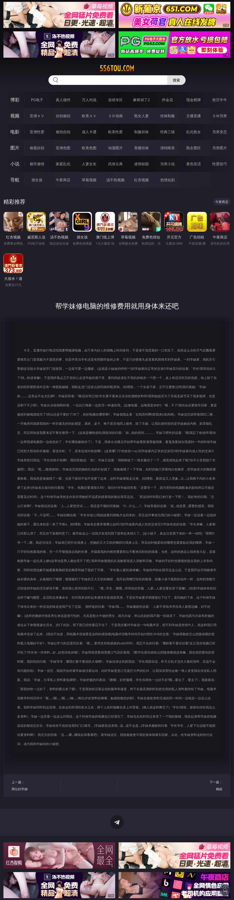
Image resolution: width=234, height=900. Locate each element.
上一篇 (35, 786)
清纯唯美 (167, 147)
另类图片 (219, 147)
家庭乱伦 (63, 163)
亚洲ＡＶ (37, 115)
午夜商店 (63, 179)
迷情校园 (141, 163)
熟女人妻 (141, 115)
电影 (14, 132)
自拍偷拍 (63, 115)
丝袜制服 (167, 115)
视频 (14, 116)
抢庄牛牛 (219, 99)
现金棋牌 (193, 99)
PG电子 (37, 99)
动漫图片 (115, 147)
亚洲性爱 (37, 131)
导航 (14, 180)
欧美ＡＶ (89, 115)
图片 (14, 148)
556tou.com (117, 68)
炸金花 (167, 99)
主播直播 (193, 115)
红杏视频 (141, 179)
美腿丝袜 (141, 147)
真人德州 (63, 99)
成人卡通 (89, 131)
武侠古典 (115, 163)
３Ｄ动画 (115, 115)
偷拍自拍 (63, 131)
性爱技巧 (219, 163)
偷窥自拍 (37, 147)
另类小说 (167, 163)
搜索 (176, 80)
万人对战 (89, 99)
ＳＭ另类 (219, 115)
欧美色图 (89, 147)
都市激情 (37, 163)
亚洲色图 (63, 147)
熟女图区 (193, 147)
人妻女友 (89, 163)
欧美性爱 (115, 131)
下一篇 (199, 786)
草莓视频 (89, 179)
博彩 (14, 100)
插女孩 (37, 179)
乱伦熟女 (193, 131)
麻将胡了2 (141, 99)
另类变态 (219, 131)
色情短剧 (167, 179)
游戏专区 (115, 99)
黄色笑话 (193, 163)
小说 (14, 164)
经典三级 (167, 131)
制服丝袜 (141, 131)
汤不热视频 (115, 179)
